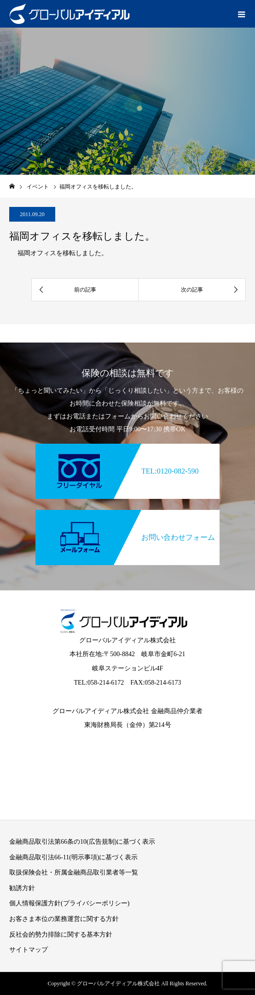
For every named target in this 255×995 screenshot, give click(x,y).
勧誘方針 (22, 888)
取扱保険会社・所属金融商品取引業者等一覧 (73, 872)
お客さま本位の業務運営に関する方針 (64, 918)
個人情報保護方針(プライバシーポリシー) (69, 903)
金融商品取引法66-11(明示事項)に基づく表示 (73, 857)
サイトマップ (28, 949)
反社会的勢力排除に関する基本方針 (60, 934)
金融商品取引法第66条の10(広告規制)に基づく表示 (82, 841)
